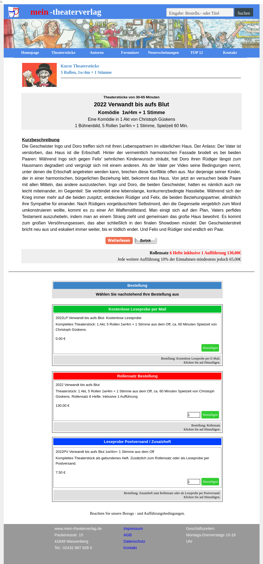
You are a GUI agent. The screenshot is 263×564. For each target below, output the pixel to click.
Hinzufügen (210, 348)
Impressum (133, 528)
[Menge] (194, 415)
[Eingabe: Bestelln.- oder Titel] (200, 13)
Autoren (97, 52)
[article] (137, 333)
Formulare (130, 52)
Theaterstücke (63, 52)
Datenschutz (134, 541)
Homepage (30, 52)
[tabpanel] (131, 75)
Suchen (243, 13)
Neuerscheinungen (163, 52)
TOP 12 (196, 52)
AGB (128, 535)
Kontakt (230, 52)
